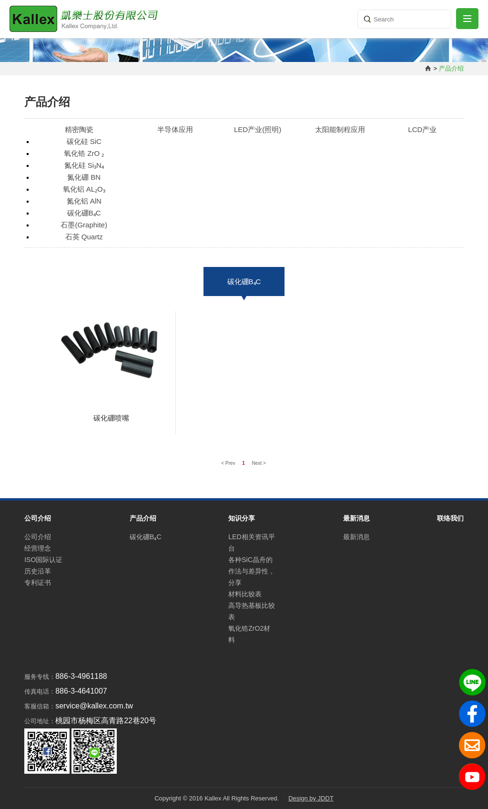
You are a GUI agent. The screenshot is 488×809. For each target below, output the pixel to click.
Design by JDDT (311, 798)
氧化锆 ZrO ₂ (84, 153)
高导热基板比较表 (251, 611)
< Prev (228, 463)
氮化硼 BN (84, 177)
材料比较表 (245, 594)
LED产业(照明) (257, 129)
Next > (259, 463)
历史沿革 (37, 571)
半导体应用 (175, 129)
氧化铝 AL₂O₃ (84, 189)
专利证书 (37, 582)
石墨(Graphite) (84, 225)
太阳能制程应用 (340, 129)
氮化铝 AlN (84, 201)
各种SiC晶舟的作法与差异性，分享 (251, 571)
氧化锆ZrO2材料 (249, 634)
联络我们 (450, 518)
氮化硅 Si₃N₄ (84, 165)
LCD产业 (422, 129)
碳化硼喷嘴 (111, 418)
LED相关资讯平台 (251, 542)
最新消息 (356, 537)
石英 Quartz (84, 237)
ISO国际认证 (43, 559)
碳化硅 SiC (84, 141)
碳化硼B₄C (84, 213)
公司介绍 (37, 537)
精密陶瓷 (79, 129)
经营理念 (37, 548)
